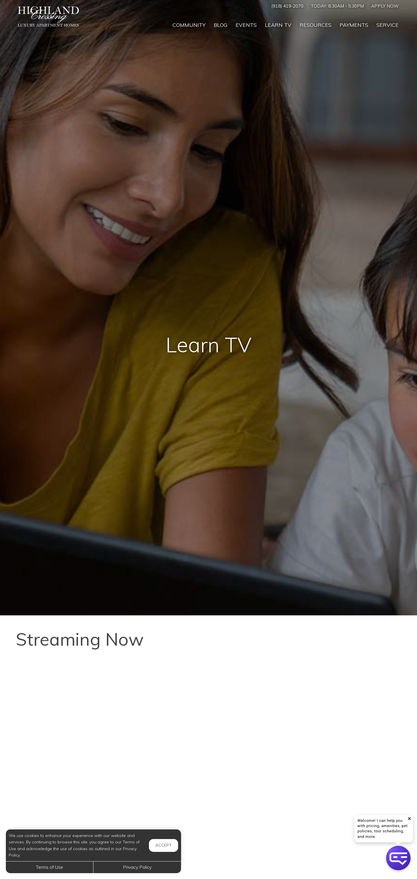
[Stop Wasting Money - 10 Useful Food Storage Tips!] (208, 698)
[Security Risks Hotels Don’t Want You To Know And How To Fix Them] (208, 777)
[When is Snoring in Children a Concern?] (77, 698)
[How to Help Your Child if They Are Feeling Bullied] (340, 777)
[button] (398, 858)
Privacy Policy (137, 867)
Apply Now (385, 6)
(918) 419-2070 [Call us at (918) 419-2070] (287, 6)
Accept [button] (163, 845)
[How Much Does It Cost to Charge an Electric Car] (340, 698)
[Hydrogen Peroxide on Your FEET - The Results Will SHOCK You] (77, 777)
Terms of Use (49, 867)
